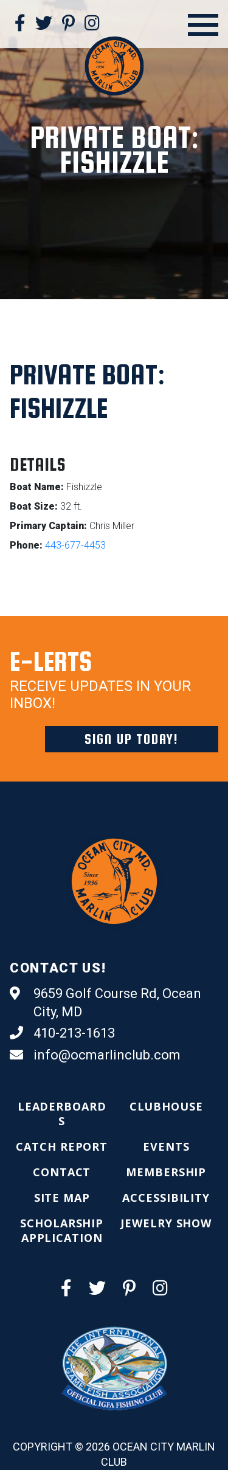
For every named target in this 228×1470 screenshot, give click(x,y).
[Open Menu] (203, 25)
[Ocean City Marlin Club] (114, 65)
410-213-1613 (62, 1033)
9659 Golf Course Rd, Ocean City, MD (105, 1002)
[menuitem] (62, 1114)
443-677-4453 (75, 545)
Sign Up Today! (132, 739)
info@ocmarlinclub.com (95, 1055)
